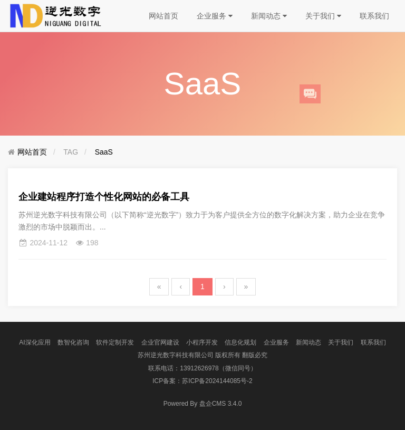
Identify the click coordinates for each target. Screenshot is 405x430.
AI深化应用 (34, 342)
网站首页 (163, 16)
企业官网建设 (160, 342)
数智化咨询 (73, 342)
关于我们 (323, 16)
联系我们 (374, 16)
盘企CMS (202, 403)
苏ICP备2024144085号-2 (217, 381)
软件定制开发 (115, 342)
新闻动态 (269, 16)
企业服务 (215, 16)
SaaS (104, 152)
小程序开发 (202, 342)
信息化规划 (240, 342)
